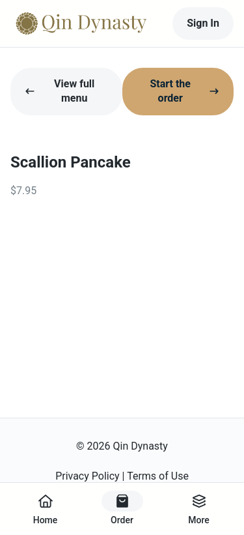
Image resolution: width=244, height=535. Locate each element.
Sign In (203, 23)
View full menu (59, 91)
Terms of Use (158, 476)
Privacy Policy (87, 476)
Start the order (184, 91)
